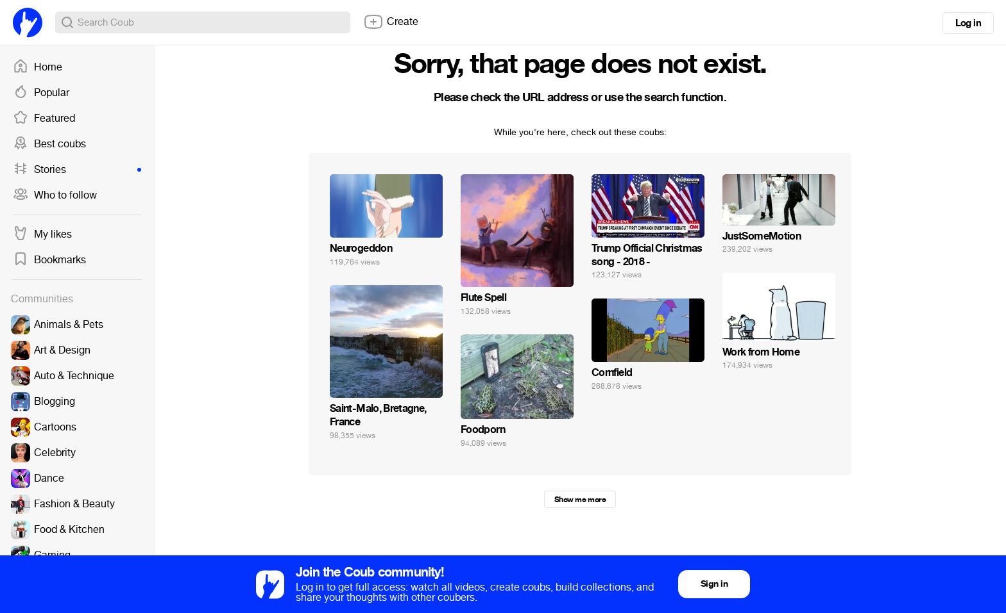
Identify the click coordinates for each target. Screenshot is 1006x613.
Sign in (714, 584)
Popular (41, 93)
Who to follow (55, 195)
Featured (44, 118)
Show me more (580, 499)
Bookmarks (49, 260)
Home (37, 67)
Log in (968, 23)
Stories (77, 170)
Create (390, 22)
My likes (42, 234)
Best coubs (49, 144)
